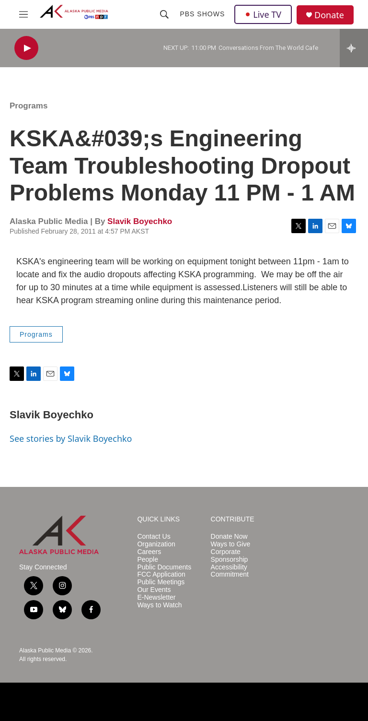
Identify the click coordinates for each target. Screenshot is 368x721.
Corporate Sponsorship (229, 555)
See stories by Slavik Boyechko (71, 438)
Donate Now (229, 536)
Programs (28, 105)
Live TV (263, 14)
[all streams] (354, 48)
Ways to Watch (159, 605)
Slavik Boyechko (139, 221)
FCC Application (161, 574)
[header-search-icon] (164, 14)
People (147, 559)
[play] (26, 48)
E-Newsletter (156, 597)
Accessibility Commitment (230, 571)
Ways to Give (231, 544)
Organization (156, 544)
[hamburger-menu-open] (23, 14)
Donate (329, 15)
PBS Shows (202, 14)
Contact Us (153, 536)
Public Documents (164, 567)
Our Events (154, 589)
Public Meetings (160, 582)
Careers (149, 552)
